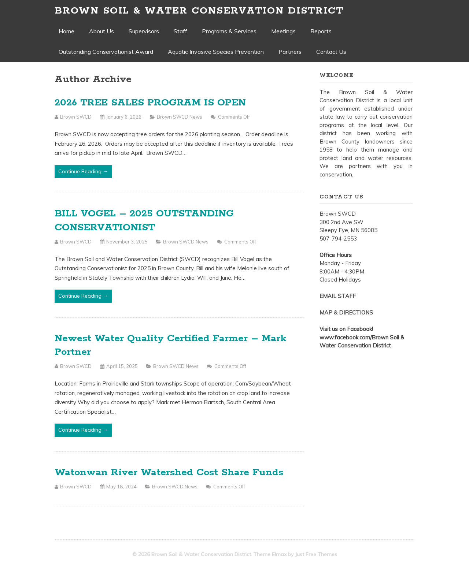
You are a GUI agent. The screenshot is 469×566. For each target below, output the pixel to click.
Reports (321, 31)
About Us (101, 31)
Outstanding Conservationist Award (106, 51)
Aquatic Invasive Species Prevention (216, 51)
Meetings (283, 31)
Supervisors (144, 31)
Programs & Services (229, 31)
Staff (180, 31)
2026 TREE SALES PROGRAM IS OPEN (150, 102)
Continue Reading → (83, 171)
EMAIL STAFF (338, 296)
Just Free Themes (316, 554)
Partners (290, 51)
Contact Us (331, 51)
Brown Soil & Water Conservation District (199, 10)
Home (66, 31)
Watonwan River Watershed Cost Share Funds (169, 472)
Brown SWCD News (179, 117)
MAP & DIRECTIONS (346, 312)
